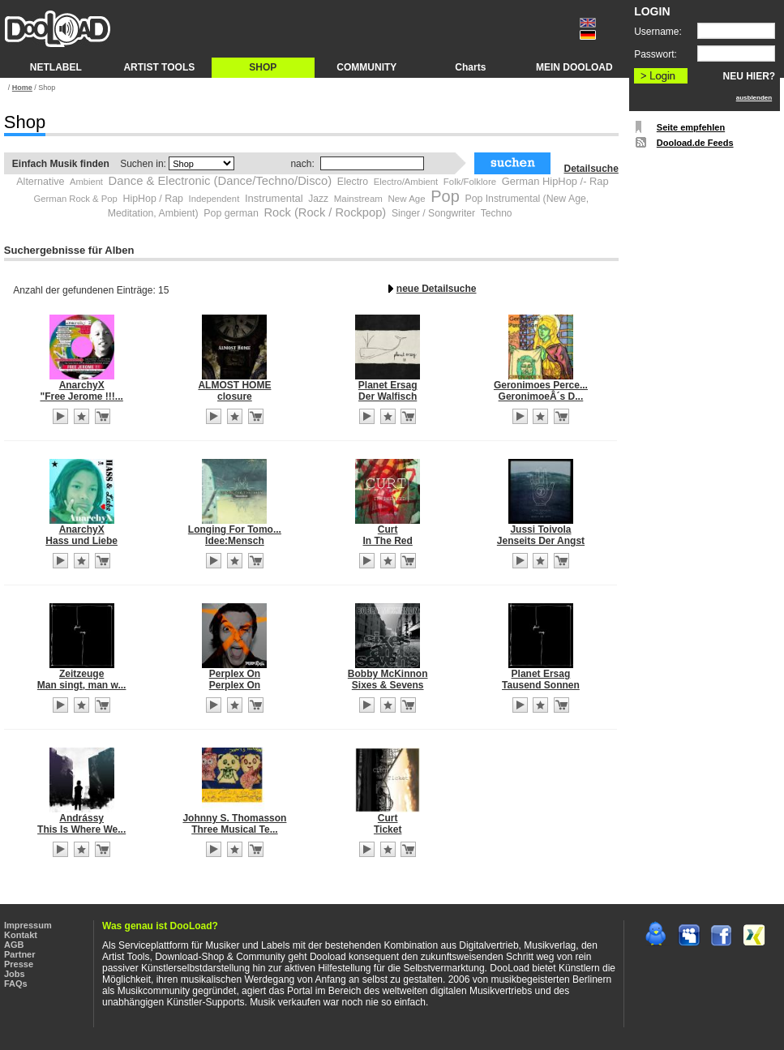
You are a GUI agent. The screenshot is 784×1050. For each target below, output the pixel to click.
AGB (14, 944)
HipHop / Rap (152, 198)
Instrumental (274, 198)
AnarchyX (82, 385)
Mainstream (358, 199)
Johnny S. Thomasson (234, 818)
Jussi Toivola (540, 529)
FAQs (16, 983)
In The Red (388, 540)
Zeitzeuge (81, 673)
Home (22, 88)
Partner (20, 954)
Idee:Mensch (234, 540)
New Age (407, 199)
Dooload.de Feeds (695, 143)
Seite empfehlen (691, 127)
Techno (496, 213)
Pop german (231, 213)
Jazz (318, 198)
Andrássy (81, 818)
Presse (18, 964)
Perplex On (234, 673)
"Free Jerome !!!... (81, 396)
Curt (388, 529)
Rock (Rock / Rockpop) (325, 212)
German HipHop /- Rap (555, 181)
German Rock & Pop (75, 199)
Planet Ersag (388, 385)
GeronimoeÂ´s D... (541, 396)
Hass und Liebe (81, 540)
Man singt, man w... (81, 685)
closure (234, 396)
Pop (445, 196)
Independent (214, 199)
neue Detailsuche (436, 288)
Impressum (28, 925)
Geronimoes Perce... (541, 385)
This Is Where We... (81, 829)
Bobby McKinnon (388, 673)
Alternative (40, 181)
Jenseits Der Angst (541, 540)
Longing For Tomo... (234, 529)
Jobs (14, 974)
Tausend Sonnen (541, 685)
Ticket (387, 829)
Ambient (86, 181)
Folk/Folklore (469, 181)
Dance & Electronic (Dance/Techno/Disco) (220, 180)
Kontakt (20, 935)
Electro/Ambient (406, 181)
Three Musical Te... (234, 829)
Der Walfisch (387, 396)
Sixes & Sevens (388, 685)
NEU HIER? (749, 76)
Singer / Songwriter (433, 213)
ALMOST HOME (234, 385)
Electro (352, 181)
